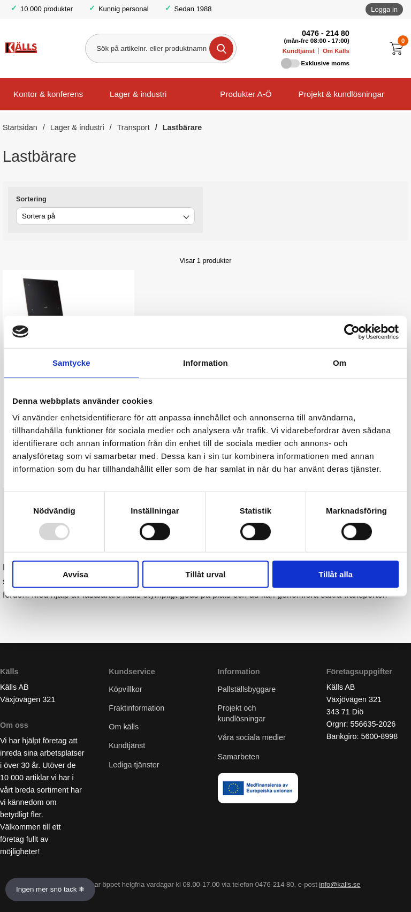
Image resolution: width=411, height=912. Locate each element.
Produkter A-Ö (245, 94)
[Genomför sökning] (221, 48)
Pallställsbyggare (247, 689)
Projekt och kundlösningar (242, 713)
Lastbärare (182, 127)
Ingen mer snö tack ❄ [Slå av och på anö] (50, 889)
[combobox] (105, 216)
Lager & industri (138, 94)
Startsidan (20, 127)
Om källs (124, 726)
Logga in (384, 9)
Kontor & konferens (48, 94)
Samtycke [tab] (71, 362)
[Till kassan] (399, 48)
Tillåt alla (335, 574)
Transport (133, 127)
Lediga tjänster (134, 764)
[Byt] (185, 218)
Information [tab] (205, 362)
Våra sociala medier (252, 737)
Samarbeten (240, 756)
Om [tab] (339, 362)
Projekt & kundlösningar (341, 94)
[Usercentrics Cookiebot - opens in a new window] (352, 331)
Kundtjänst (299, 51)
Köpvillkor (125, 689)
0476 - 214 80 (325, 33)
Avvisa (75, 574)
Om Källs (336, 51)
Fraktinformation (136, 708)
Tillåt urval (206, 574)
